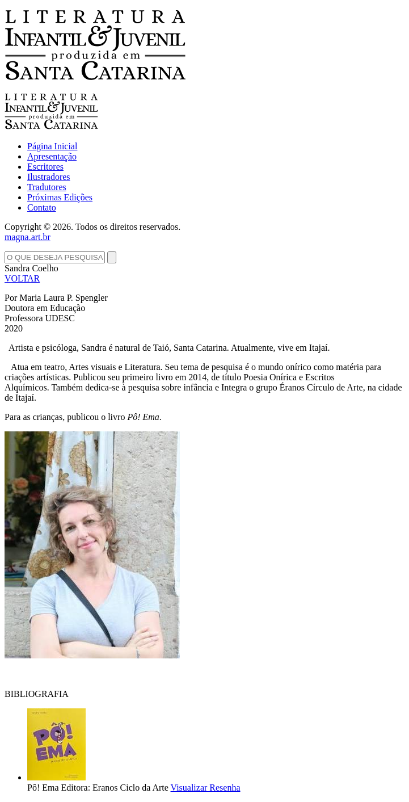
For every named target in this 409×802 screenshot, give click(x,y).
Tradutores (46, 187)
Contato (41, 207)
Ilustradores (48, 177)
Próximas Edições (59, 197)
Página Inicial (52, 146)
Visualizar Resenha (206, 787)
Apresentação (52, 156)
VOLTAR (22, 278)
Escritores (45, 166)
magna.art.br (27, 237)
